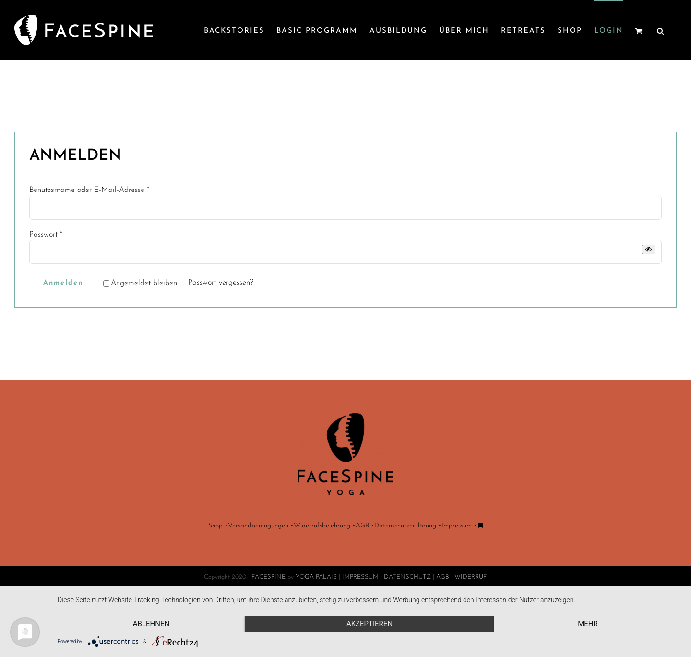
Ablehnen (151, 624)
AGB (362, 571)
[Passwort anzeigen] (648, 249)
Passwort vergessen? (220, 283)
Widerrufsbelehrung (322, 571)
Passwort (45, 235)
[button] (661, 30)
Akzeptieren (369, 624)
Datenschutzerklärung (405, 571)
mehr (588, 624)
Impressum (456, 571)
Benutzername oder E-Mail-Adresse (89, 190)
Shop (215, 571)
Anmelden (63, 283)
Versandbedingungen (258, 571)
